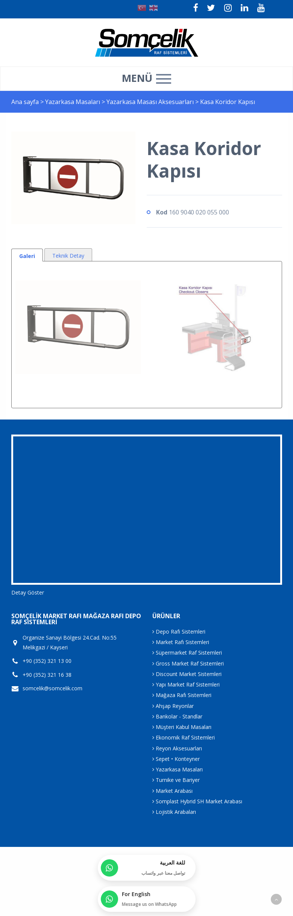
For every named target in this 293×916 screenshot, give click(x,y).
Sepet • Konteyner (176, 758)
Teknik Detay (68, 255)
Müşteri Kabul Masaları (181, 726)
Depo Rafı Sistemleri (178, 631)
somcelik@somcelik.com (52, 688)
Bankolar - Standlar (177, 716)
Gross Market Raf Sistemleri (188, 663)
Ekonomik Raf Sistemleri (183, 737)
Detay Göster (27, 592)
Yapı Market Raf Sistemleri (186, 684)
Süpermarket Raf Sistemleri (187, 652)
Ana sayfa (25, 102)
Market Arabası (172, 790)
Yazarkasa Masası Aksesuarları (150, 102)
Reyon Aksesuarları (177, 748)
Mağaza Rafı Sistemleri (181, 695)
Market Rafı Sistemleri (180, 642)
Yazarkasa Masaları (73, 102)
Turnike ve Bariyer (176, 779)
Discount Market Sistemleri (187, 674)
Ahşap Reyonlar (173, 705)
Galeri (27, 256)
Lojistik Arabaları (174, 811)
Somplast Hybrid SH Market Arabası (197, 801)
